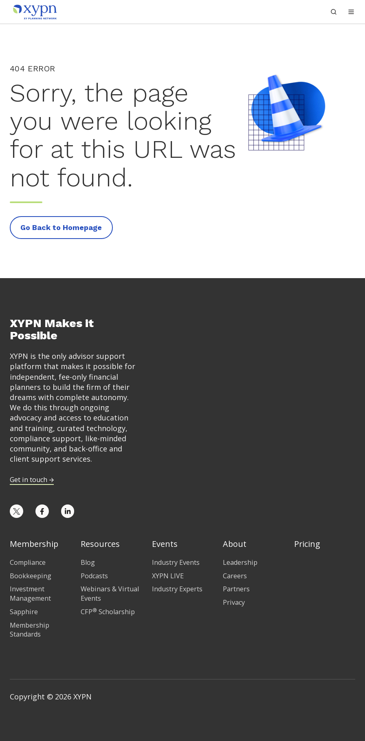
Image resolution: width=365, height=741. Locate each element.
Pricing (307, 543)
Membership (34, 543)
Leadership (240, 562)
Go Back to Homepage (61, 227)
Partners (236, 588)
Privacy (234, 602)
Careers (235, 575)
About (234, 543)
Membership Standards (29, 630)
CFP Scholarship (108, 611)
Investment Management (30, 593)
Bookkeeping (30, 575)
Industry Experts (177, 588)
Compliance (28, 562)
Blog (88, 562)
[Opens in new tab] (16, 511)
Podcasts (94, 575)
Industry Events (176, 562)
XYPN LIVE (168, 575)
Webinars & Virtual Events (110, 593)
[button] (351, 12)
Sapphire (24, 611)
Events (165, 543)
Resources (100, 543)
